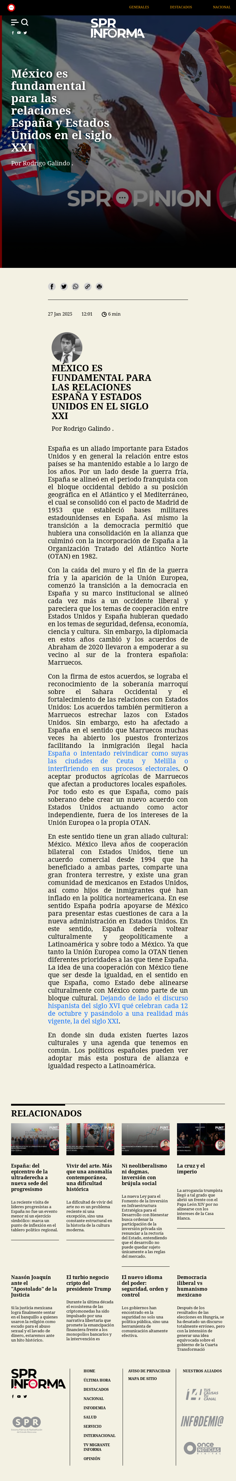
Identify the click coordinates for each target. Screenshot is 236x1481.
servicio (92, 1426)
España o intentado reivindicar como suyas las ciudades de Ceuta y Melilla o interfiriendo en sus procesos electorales (118, 761)
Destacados (198, 7)
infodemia (95, 1407)
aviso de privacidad (149, 1371)
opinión (92, 1458)
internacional (100, 1435)
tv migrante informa (97, 1447)
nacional (94, 1398)
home (89, 1371)
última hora (97, 1380)
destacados (96, 1389)
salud (90, 1417)
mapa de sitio (142, 1378)
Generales (156, 7)
